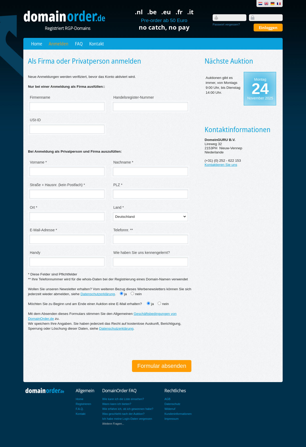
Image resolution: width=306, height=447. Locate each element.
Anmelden (58, 43)
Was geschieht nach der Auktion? (123, 413)
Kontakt (96, 43)
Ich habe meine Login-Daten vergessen (127, 418)
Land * (118, 207)
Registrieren (83, 403)
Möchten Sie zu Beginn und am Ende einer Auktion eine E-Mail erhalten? (85, 304)
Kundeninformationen (178, 413)
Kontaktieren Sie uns (221, 165)
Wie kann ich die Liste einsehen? (123, 399)
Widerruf (169, 408)
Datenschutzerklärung (98, 294)
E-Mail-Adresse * (43, 230)
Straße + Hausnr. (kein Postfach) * (57, 185)
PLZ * (117, 185)
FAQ (79, 43)
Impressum (171, 418)
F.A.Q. (80, 408)
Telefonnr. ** (123, 230)
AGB (167, 399)
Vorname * (38, 162)
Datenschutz (172, 403)
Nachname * (123, 162)
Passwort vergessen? (226, 24)
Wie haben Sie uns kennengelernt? (141, 252)
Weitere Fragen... (113, 423)
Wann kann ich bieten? (116, 403)
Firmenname (40, 97)
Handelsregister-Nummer (133, 97)
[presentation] (67, 346)
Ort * (33, 207)
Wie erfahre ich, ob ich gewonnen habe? (127, 408)
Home (36, 43)
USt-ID (35, 120)
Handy (35, 252)
